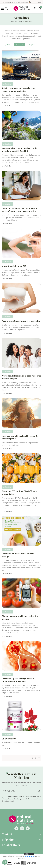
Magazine (32, 44)
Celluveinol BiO (9, 738)
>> (39, 758)
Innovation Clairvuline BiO (14, 266)
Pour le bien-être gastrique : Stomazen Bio (21, 321)
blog (8, 44)
